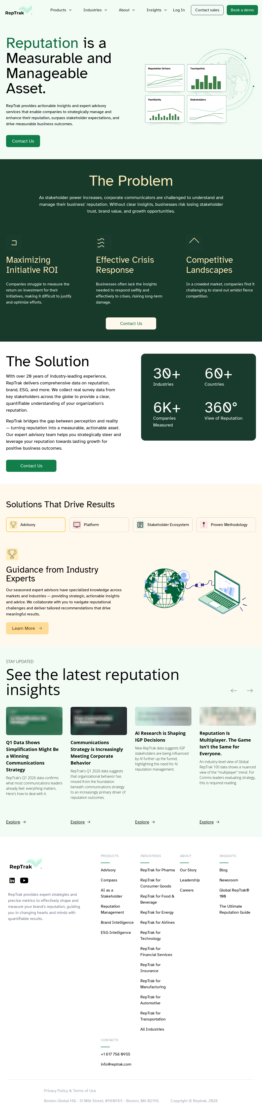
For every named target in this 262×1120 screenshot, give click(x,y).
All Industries (152, 1029)
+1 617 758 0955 (115, 1054)
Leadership (190, 880)
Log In (179, 10)
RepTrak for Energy (157, 912)
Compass (109, 880)
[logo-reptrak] (19, 10)
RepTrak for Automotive (150, 1000)
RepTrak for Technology (150, 935)
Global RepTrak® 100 (234, 893)
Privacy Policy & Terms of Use (70, 1090)
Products (61, 10)
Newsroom (228, 880)
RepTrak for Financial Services (156, 951)
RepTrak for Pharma (157, 870)
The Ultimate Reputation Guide (234, 909)
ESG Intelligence (116, 932)
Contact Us (131, 323)
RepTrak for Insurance (150, 967)
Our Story (188, 870)
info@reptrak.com (116, 1064)
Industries (96, 10)
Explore (16, 822)
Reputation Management (112, 909)
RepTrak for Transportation (153, 1016)
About (128, 10)
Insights (158, 10)
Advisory (108, 870)
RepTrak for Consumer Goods (155, 883)
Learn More (27, 628)
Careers (187, 890)
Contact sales (207, 10)
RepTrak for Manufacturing (153, 984)
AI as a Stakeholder (111, 893)
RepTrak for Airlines (157, 922)
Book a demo (242, 10)
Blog (223, 870)
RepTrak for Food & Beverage (157, 899)
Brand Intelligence (117, 922)
